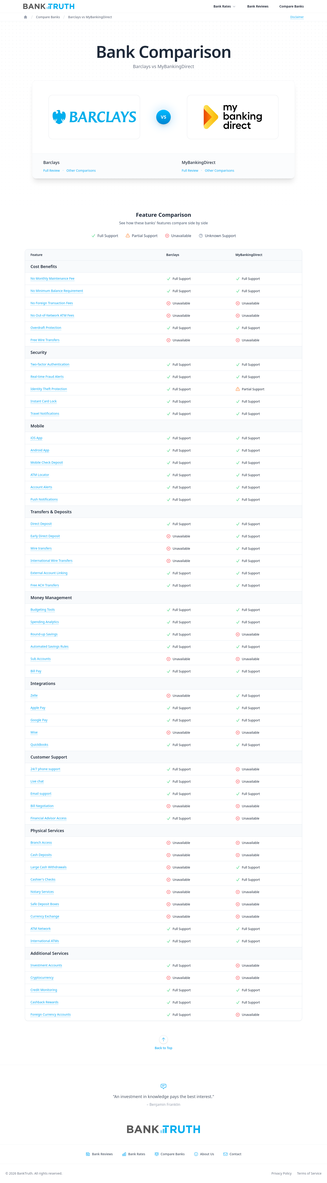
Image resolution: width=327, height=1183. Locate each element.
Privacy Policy (281, 1173)
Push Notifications (44, 499)
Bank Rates (225, 6)
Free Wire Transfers (45, 340)
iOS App (36, 438)
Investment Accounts (46, 965)
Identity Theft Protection (49, 389)
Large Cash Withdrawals (48, 867)
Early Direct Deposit (45, 536)
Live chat (37, 781)
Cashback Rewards (44, 1002)
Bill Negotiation (42, 806)
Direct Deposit (41, 523)
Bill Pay (36, 671)
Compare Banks (291, 6)
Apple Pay (38, 707)
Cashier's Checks (43, 879)
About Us (207, 1154)
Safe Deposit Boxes (45, 904)
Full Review (51, 170)
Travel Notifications (45, 413)
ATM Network (41, 928)
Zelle (34, 695)
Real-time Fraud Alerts (47, 376)
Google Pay (39, 720)
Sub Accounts (41, 659)
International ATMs (45, 941)
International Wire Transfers (51, 560)
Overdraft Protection (46, 327)
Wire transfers (41, 548)
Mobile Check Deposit (47, 462)
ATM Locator (40, 475)
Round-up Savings (44, 634)
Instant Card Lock (44, 401)
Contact (235, 1154)
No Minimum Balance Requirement (57, 291)
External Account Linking (49, 573)
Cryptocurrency (42, 977)
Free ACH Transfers (45, 585)
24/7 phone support (45, 769)
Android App (40, 450)
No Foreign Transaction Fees (52, 303)
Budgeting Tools (43, 609)
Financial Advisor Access (48, 818)
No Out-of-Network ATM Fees (52, 315)
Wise (34, 732)
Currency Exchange (45, 916)
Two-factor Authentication (50, 364)
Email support (41, 793)
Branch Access (41, 842)
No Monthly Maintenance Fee (52, 278)
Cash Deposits (41, 855)
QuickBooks (39, 744)
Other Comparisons (81, 170)
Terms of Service (309, 1173)
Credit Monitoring (44, 990)
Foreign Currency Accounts (51, 1014)
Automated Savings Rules (50, 646)
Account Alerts (41, 487)
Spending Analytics (45, 622)
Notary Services (42, 891)
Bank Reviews (257, 6)
